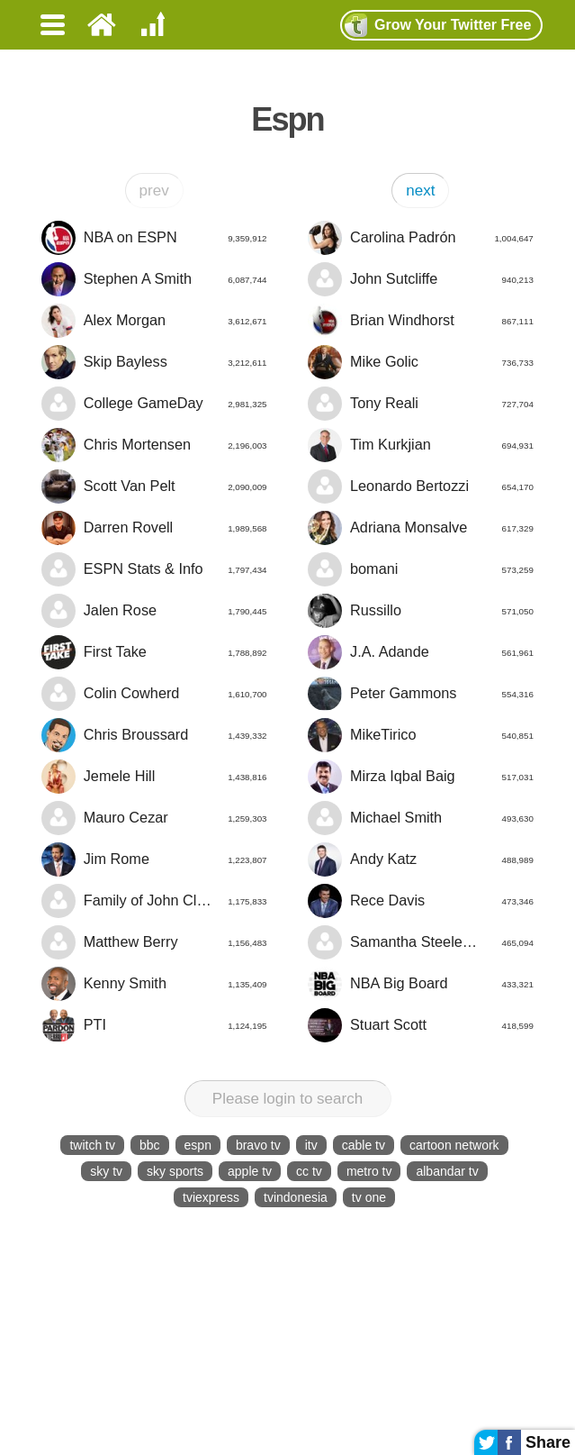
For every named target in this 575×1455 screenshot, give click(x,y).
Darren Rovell (153, 528)
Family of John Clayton (153, 901)
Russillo (420, 611)
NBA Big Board (420, 984)
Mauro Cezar (153, 818)
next (420, 190)
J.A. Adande (420, 652)
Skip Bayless (153, 362)
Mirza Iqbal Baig (420, 777)
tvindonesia (296, 1197)
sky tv (106, 1171)
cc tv (309, 1171)
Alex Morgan (153, 321)
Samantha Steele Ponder (420, 942)
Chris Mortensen (153, 445)
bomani (420, 569)
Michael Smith (420, 818)
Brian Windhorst (420, 321)
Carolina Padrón (420, 238)
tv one (369, 1197)
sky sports (175, 1171)
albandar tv (447, 1171)
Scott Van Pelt (153, 486)
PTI (153, 1025)
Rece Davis (420, 901)
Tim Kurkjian (420, 445)
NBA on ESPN (153, 238)
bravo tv (258, 1145)
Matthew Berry (153, 942)
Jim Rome (153, 859)
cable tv (363, 1145)
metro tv (369, 1171)
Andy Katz (420, 859)
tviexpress (211, 1197)
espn (197, 1145)
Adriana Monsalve (420, 528)
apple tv (250, 1171)
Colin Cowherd (153, 694)
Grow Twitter (438, 25)
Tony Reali (420, 404)
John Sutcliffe (420, 279)
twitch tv (92, 1145)
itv (311, 1145)
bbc (149, 1145)
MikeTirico (420, 735)
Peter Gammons (420, 694)
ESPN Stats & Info (153, 569)
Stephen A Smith (153, 279)
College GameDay (153, 404)
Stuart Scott (420, 1025)
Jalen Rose (153, 611)
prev (154, 190)
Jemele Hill (153, 777)
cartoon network (454, 1145)
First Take (153, 652)
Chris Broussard (153, 735)
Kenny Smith (153, 984)
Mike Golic (420, 362)
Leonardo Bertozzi (420, 486)
